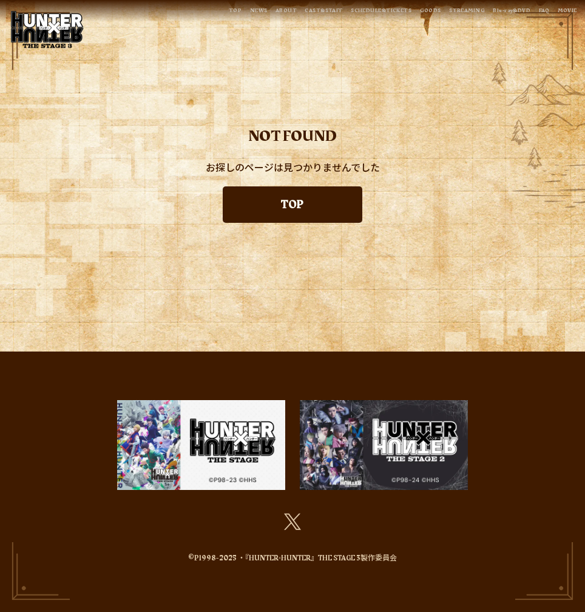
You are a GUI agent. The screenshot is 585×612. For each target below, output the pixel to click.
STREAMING (431, 13)
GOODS (383, 13)
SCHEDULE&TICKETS (319, 13)
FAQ (532, 13)
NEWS (159, 13)
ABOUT (194, 13)
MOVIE (563, 13)
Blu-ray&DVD (490, 13)
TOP (129, 13)
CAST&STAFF (243, 13)
